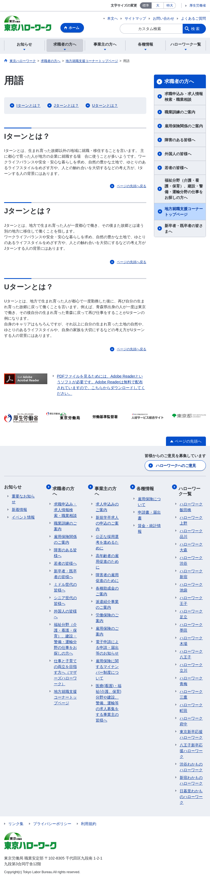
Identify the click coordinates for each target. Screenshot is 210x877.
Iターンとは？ (28, 106)
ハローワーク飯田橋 (191, 505)
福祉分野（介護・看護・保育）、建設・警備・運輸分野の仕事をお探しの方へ (184, 190)
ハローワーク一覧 (191, 490)
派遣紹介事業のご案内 (107, 602)
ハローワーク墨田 (191, 625)
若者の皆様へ (176, 168)
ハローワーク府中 (191, 719)
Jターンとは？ (66, 106)
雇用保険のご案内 (107, 629)
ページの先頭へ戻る (131, 187)
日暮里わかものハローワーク (191, 794)
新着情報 (19, 510)
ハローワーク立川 (191, 665)
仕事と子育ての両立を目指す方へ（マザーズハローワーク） (65, 670)
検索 (195, 29)
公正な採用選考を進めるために (107, 540)
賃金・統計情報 (149, 526)
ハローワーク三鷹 (191, 692)
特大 (170, 5)
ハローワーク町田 (191, 706)
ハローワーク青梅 (191, 679)
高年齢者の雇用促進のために (107, 559)
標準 (145, 5)
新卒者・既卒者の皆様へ (65, 572)
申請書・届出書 (149, 513)
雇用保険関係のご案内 (184, 127)
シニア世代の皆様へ (65, 598)
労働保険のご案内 (107, 616)
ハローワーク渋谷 (191, 558)
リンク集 (16, 821)
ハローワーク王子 (191, 598)
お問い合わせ (163, 18)
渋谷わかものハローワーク (191, 765)
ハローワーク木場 (191, 639)
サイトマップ (135, 18)
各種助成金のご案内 (107, 589)
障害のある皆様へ (180, 141)
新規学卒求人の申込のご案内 (107, 521)
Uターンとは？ (105, 106)
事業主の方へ (107, 490)
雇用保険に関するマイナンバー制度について (107, 667)
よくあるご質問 (193, 18)
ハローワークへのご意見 (176, 466)
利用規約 (88, 821)
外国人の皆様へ (178, 154)
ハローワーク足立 (191, 612)
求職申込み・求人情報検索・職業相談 (184, 97)
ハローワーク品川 (191, 531)
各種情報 (146, 487)
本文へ (112, 18)
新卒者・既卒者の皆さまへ (184, 229)
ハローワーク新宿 (191, 572)
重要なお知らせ (23, 499)
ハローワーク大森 (191, 545)
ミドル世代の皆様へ (65, 585)
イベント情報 (23, 517)
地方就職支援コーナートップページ (184, 212)
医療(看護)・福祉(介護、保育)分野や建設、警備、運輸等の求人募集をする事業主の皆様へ (108, 700)
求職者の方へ (179, 82)
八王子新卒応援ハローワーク (191, 749)
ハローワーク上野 (191, 518)
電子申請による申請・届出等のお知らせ (107, 645)
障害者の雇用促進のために (107, 575)
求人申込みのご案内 (107, 505)
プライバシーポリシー (52, 821)
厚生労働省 (197, 5)
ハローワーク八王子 (191, 652)
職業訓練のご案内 (180, 113)
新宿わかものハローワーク (191, 778)
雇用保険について (149, 499)
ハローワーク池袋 (191, 585)
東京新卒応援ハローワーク (191, 732)
